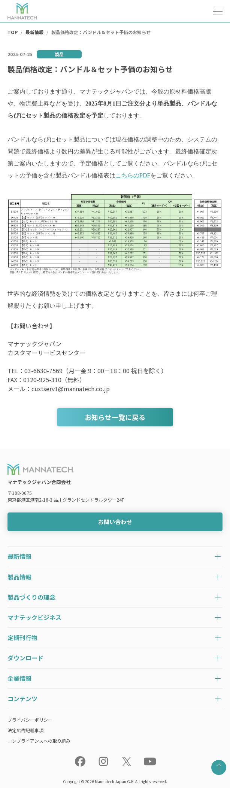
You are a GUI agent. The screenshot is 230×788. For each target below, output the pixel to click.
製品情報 (19, 576)
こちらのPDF (132, 175)
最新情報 (19, 556)
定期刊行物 (22, 637)
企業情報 (19, 678)
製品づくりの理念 (31, 597)
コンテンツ (22, 698)
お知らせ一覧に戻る (115, 417)
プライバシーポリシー (29, 719)
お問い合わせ (115, 522)
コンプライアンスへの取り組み (38, 740)
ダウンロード (25, 657)
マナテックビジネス (34, 617)
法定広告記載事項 (25, 730)
